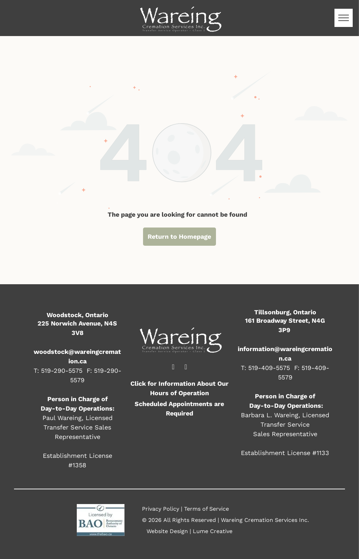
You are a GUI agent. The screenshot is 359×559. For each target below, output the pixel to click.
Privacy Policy (160, 508)
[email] (186, 368)
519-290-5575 (61, 370)
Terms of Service (206, 508)
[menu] (343, 18)
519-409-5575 (269, 367)
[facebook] (173, 368)
